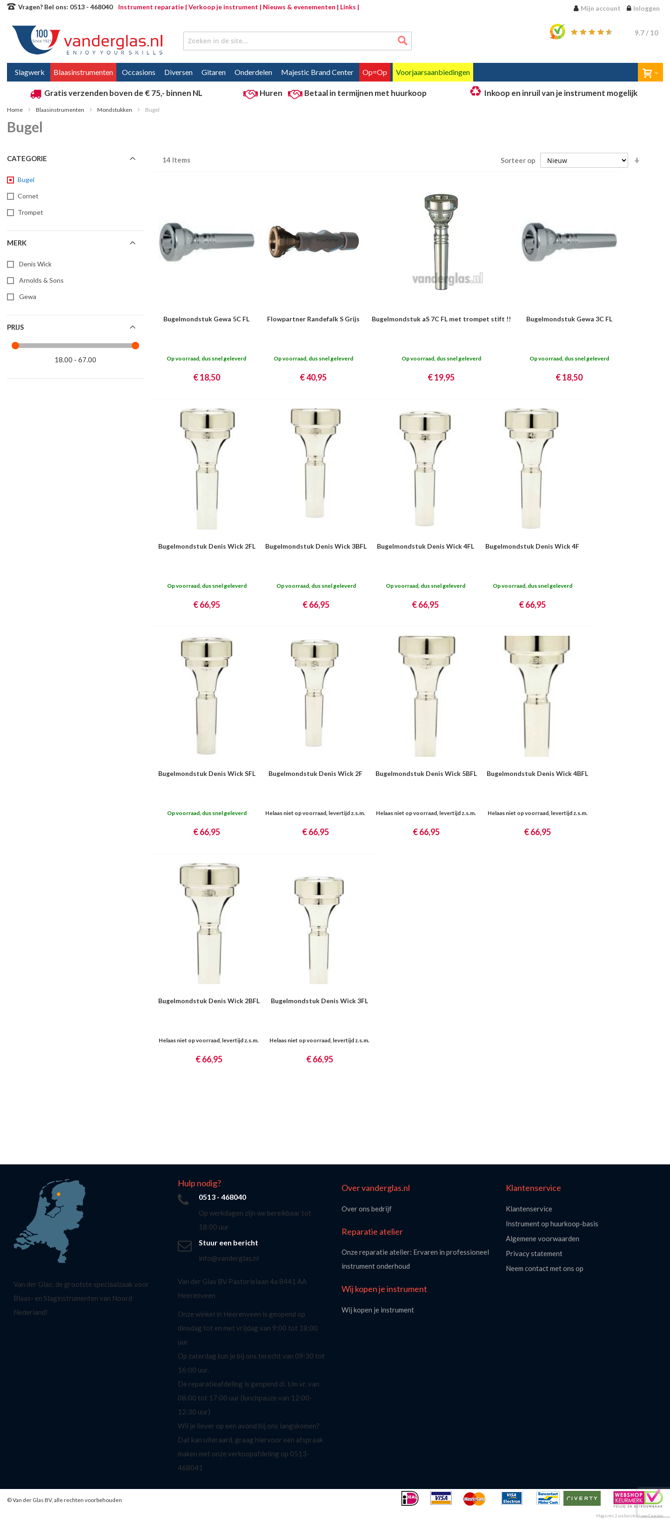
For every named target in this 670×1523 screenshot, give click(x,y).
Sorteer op (518, 160)
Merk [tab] (17, 242)
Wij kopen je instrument (378, 1309)
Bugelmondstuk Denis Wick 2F (315, 773)
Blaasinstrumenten (60, 109)
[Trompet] (29, 212)
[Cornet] (27, 196)
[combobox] (297, 41)
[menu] (335, 72)
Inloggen (646, 8)
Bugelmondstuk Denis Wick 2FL (206, 546)
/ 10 (646, 32)
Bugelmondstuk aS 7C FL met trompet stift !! (441, 319)
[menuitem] (30, 72)
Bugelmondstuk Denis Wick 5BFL (426, 773)
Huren (271, 93)
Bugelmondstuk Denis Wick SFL (206, 773)
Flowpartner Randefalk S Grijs (313, 319)
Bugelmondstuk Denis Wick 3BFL (316, 546)
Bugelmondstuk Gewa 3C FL (569, 319)
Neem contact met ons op (544, 1268)
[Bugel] (25, 180)
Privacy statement (534, 1253)
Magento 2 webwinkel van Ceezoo (629, 1515)
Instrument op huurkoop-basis (552, 1223)
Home (15, 109)
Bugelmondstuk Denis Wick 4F (532, 546)
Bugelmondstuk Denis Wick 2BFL (209, 1001)
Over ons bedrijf (367, 1208)
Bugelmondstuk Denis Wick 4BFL (537, 773)
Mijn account (601, 8)
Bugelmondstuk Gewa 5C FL (206, 319)
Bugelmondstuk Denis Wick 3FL (319, 1001)
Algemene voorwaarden (542, 1238)
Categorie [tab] (27, 158)
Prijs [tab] (15, 327)
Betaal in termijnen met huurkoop (365, 93)
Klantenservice (529, 1208)
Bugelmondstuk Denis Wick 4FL (425, 546)
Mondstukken (115, 109)
